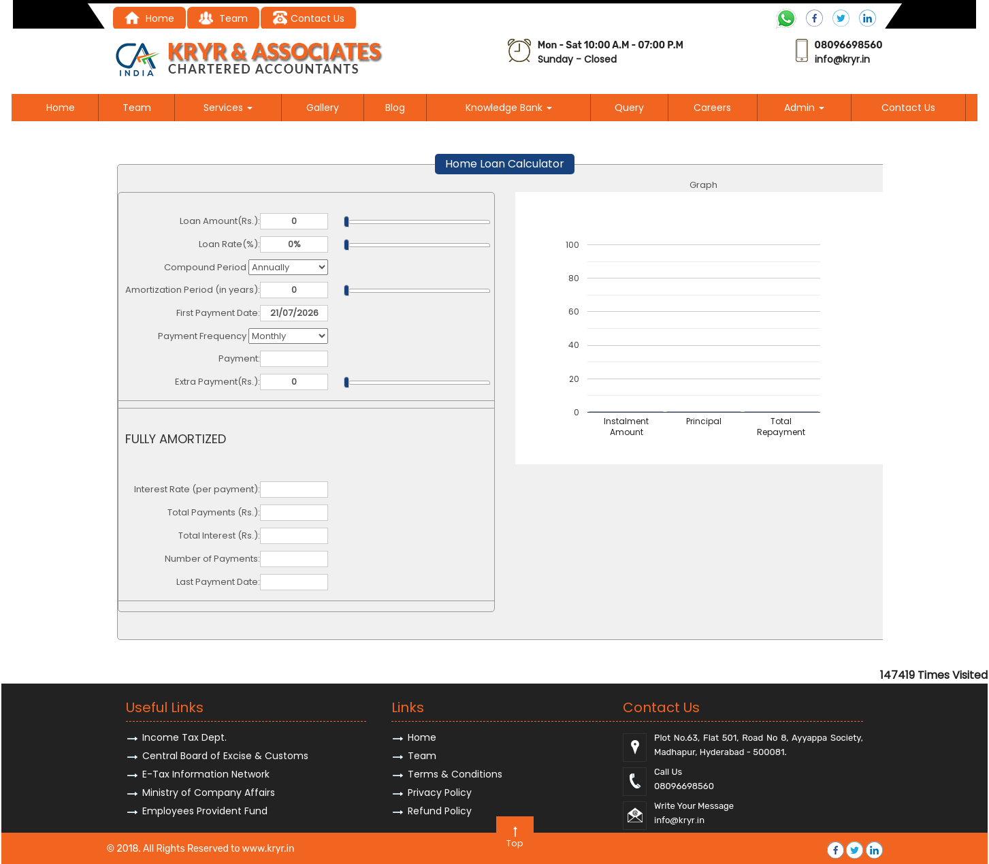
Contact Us (308, 18)
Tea (218, 18)
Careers (712, 107)
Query (629, 107)
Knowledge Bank (509, 107)
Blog (395, 107)
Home (149, 18)
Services (228, 107)
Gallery (322, 107)
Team (137, 107)
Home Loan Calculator (504, 164)
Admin (804, 107)
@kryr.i (848, 59)
